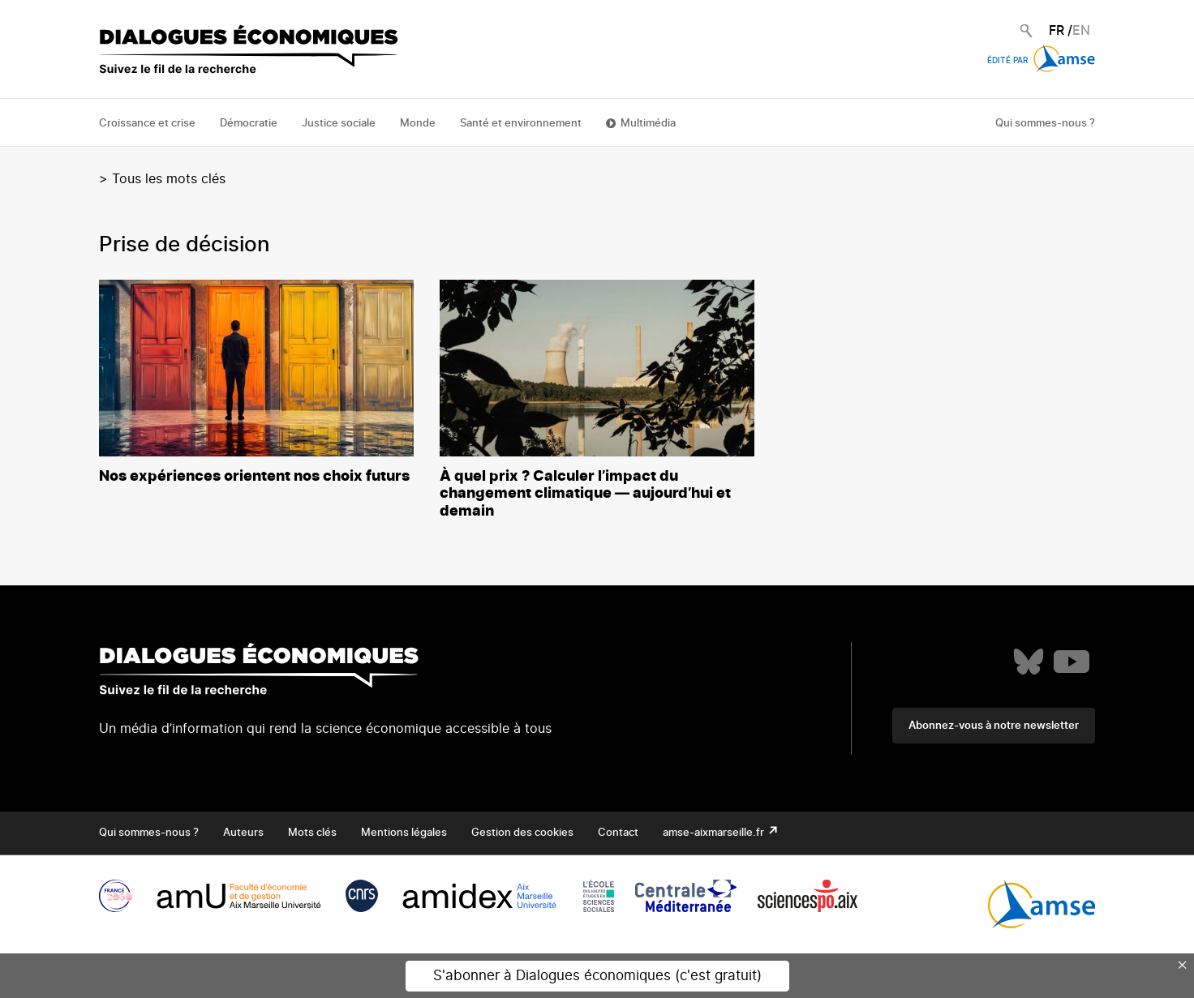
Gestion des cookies (522, 833)
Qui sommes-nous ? (1045, 123)
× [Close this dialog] (1182, 964)
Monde (418, 123)
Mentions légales (404, 833)
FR (1056, 30)
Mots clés (312, 833)
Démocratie (248, 123)
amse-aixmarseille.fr (715, 833)
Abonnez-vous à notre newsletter (993, 726)
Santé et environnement (521, 123)
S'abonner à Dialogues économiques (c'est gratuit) (597, 976)
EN (1081, 30)
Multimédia (648, 123)
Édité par (1041, 61)
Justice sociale (339, 123)
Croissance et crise (147, 123)
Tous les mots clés (168, 179)
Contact (618, 833)
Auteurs (243, 833)
